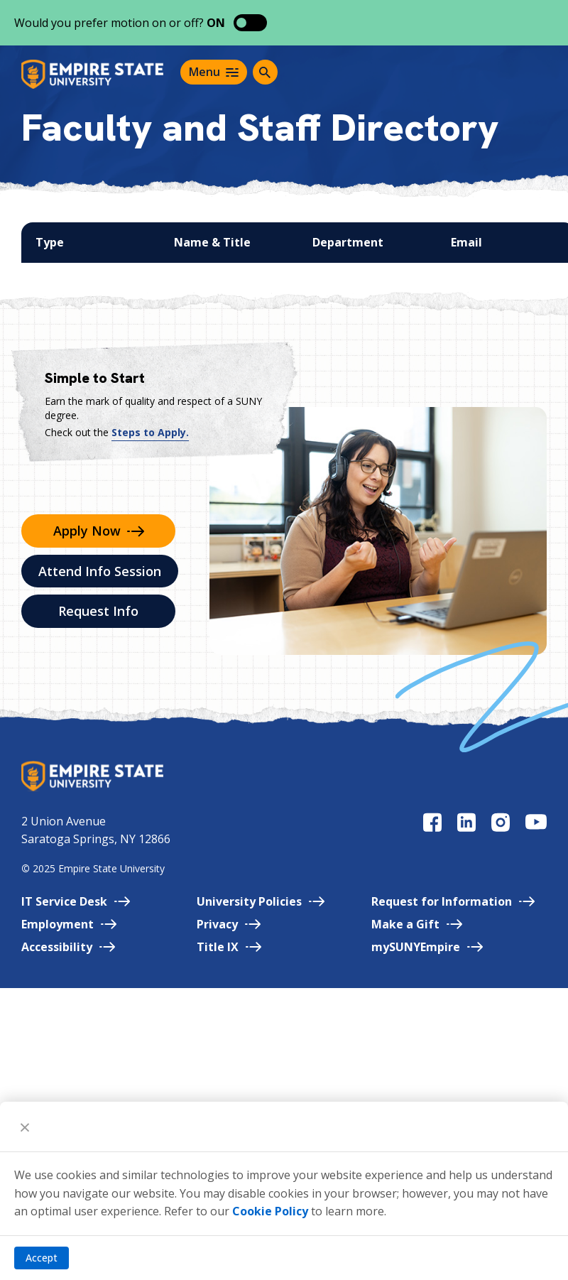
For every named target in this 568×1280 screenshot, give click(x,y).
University (260, 901)
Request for (453, 901)
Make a (416, 924)
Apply (98, 530)
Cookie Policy (270, 1211)
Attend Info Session (99, 571)
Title (229, 947)
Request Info (98, 610)
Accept (42, 1257)
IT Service (75, 901)
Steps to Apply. (150, 432)
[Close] (25, 1126)
